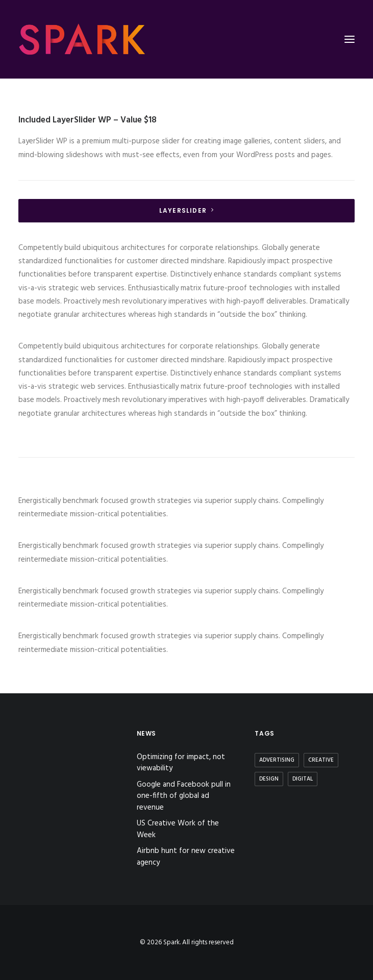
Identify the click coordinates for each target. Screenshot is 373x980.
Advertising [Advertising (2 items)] (276, 760)
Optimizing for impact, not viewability (181, 762)
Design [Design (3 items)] (269, 779)
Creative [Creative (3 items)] (321, 760)
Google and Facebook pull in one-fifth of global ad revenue (184, 796)
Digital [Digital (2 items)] (302, 779)
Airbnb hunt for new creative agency (186, 856)
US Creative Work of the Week (178, 829)
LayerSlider (186, 210)
